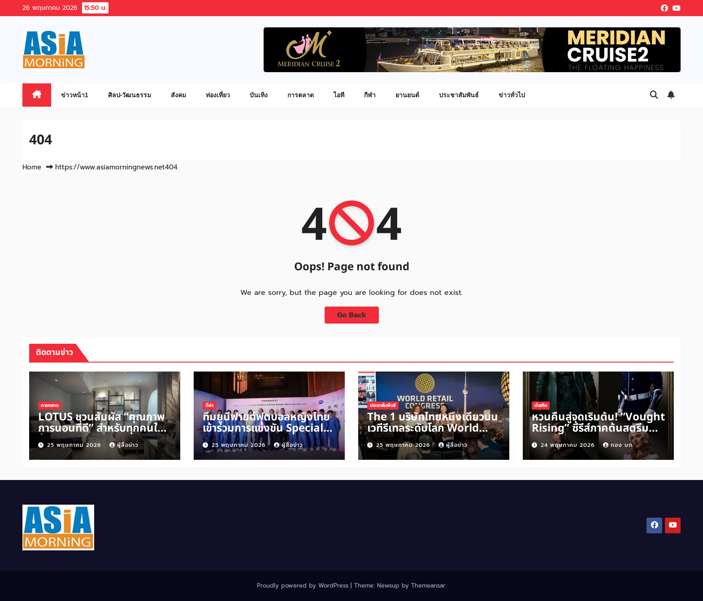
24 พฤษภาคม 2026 (569, 445)
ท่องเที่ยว (218, 95)
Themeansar (428, 585)
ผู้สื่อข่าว (124, 445)
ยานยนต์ (407, 95)
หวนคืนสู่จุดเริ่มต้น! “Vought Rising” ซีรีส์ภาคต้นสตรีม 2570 (598, 428)
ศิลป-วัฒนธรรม (130, 95)
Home (31, 167)
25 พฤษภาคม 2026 (75, 445)
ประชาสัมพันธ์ (459, 95)
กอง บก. (618, 445)
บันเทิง (259, 95)
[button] (654, 95)
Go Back (351, 315)
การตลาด (300, 95)
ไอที (339, 95)
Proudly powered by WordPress (304, 585)
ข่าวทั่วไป (512, 95)
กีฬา (370, 95)
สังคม (178, 95)
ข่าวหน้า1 (74, 95)
